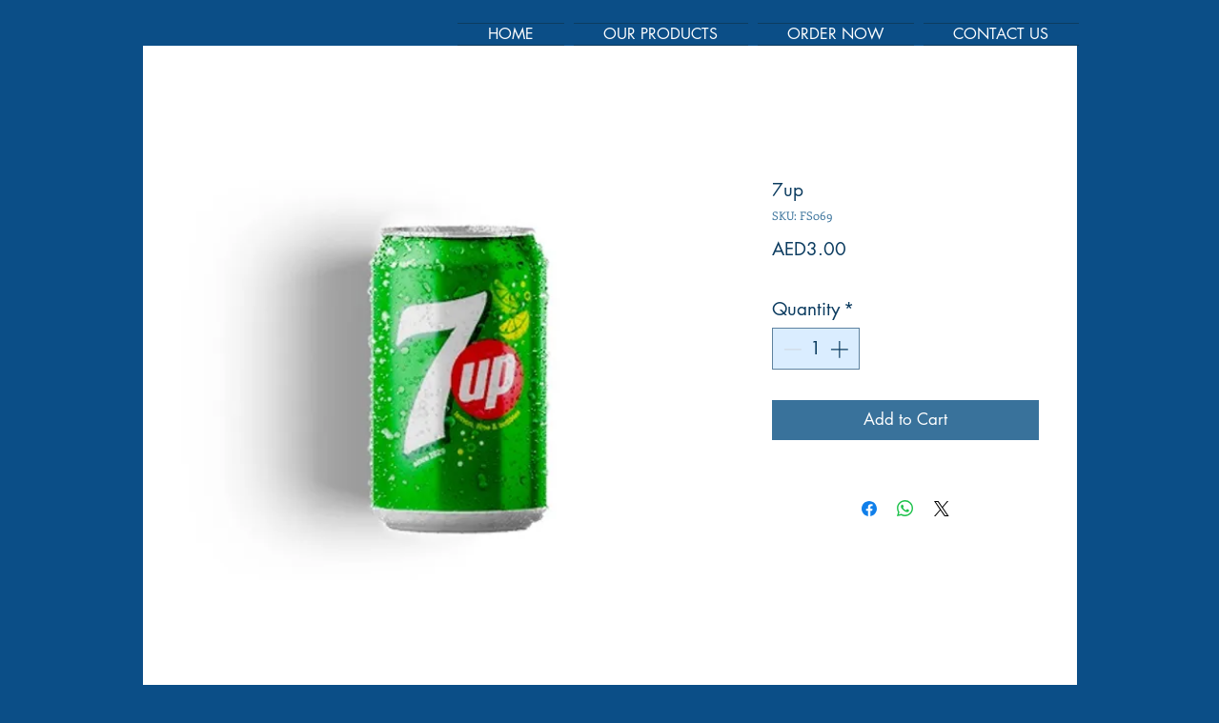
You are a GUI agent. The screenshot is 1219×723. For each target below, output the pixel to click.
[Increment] (841, 349)
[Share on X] (941, 508)
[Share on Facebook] (869, 508)
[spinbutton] (815, 349)
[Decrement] (790, 349)
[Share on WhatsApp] (905, 508)
